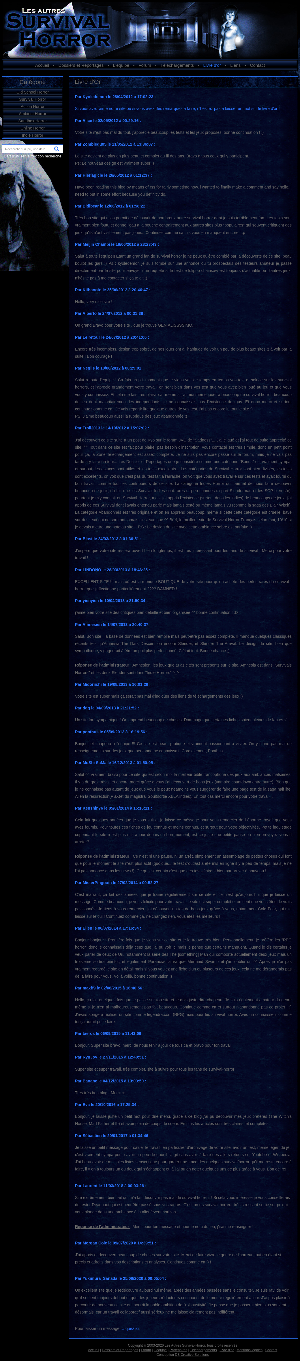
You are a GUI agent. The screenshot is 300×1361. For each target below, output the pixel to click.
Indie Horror (32, 135)
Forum (144, 65)
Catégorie (32, 82)
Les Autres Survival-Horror (185, 1345)
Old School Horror (32, 92)
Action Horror (32, 106)
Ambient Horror (32, 113)
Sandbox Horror (32, 121)
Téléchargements (177, 65)
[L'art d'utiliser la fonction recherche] (32, 156)
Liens (235, 65)
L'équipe (121, 65)
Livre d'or (212, 65)
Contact (257, 65)
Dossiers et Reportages (81, 65)
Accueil (42, 65)
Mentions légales (249, 1350)
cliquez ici (130, 1328)
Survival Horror (32, 99)
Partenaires (178, 1350)
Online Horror (32, 128)
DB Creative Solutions (192, 1355)
